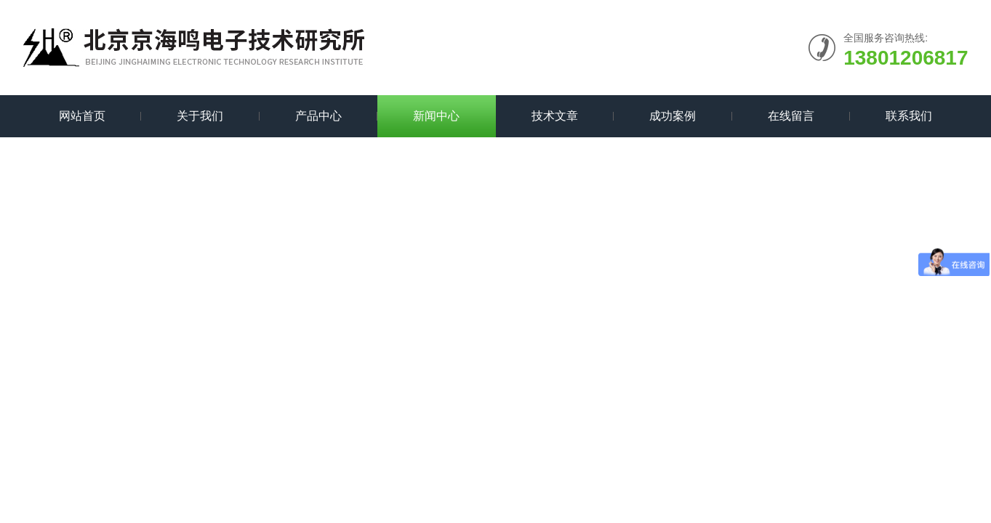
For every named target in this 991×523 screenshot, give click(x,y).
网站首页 (82, 116)
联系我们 (909, 116)
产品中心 (318, 116)
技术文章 (554, 116)
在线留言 (791, 116)
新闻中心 (436, 116)
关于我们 (200, 116)
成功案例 (672, 116)
